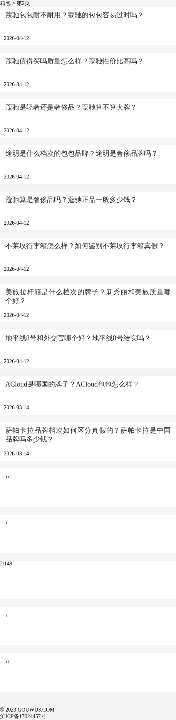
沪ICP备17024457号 (23, 716)
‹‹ (7, 476)
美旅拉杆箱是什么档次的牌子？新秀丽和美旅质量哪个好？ (88, 296)
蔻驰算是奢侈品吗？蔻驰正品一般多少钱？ (71, 199)
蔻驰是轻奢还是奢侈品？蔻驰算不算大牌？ (71, 107)
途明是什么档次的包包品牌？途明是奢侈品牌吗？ (81, 153)
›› (7, 661)
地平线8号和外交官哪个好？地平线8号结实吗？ (78, 338)
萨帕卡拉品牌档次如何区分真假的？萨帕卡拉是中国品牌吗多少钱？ (88, 435)
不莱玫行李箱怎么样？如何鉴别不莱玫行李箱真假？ (85, 246)
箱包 (5, 3)
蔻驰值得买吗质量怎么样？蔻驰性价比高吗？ (74, 61)
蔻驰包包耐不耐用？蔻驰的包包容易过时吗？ (74, 15)
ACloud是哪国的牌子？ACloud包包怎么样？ (72, 384)
